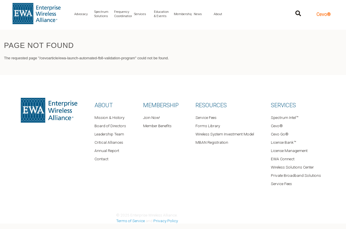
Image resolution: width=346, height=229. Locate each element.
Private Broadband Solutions (296, 175)
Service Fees (206, 117)
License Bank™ (283, 142)
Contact (101, 159)
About (218, 14)
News (198, 14)
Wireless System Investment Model (224, 134)
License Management (289, 150)
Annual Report (106, 150)
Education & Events (161, 14)
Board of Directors (110, 125)
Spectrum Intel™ (284, 117)
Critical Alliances (108, 142)
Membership (182, 14)
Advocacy (81, 14)
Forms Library (207, 125)
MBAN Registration (211, 142)
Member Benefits (157, 125)
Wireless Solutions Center (292, 167)
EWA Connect (282, 159)
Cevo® (323, 14)
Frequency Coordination (123, 14)
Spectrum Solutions (101, 14)
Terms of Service (130, 220)
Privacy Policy (165, 220)
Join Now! (151, 117)
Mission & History (109, 117)
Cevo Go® (280, 134)
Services (140, 14)
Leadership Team (109, 134)
